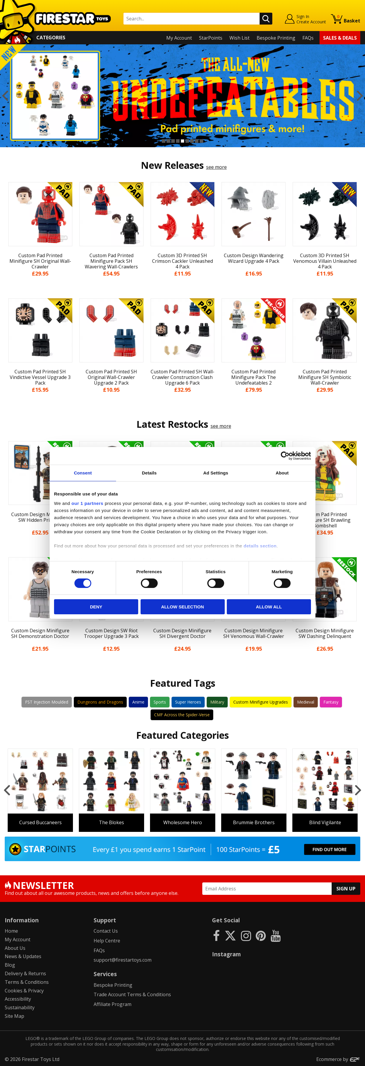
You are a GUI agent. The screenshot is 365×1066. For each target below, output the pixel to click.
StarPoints (210, 38)
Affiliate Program (112, 1004)
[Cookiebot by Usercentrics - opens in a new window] (285, 455)
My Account (179, 38)
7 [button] (192, 141)
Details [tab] (149, 472)
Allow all (269, 606)
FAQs (308, 38)
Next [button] (360, 95)
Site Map (14, 1016)
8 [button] (196, 141)
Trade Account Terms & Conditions (132, 994)
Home (11, 931)
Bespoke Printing (276, 38)
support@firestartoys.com (122, 960)
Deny (96, 606)
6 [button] (187, 141)
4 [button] (178, 141)
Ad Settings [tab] (215, 472)
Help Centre (107, 940)
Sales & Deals (340, 38)
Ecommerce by (338, 1059)
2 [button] (168, 141)
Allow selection (182, 606)
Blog (10, 965)
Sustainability (20, 1007)
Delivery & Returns (25, 973)
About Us (15, 948)
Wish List (239, 38)
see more (216, 167)
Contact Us (106, 931)
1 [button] (163, 141)
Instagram (226, 954)
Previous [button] (5, 95)
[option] (40, 790)
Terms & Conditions (27, 982)
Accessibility (18, 999)
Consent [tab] (83, 472)
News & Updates (23, 956)
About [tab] (282, 472)
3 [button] (173, 141)
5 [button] (182, 141)
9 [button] (201, 141)
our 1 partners (87, 503)
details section (260, 545)
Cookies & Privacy (24, 990)
